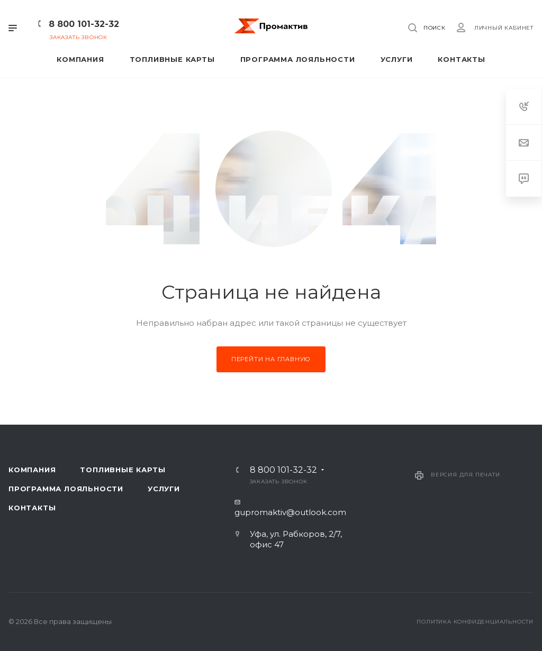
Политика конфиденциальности (475, 621)
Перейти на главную (271, 359)
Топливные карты (122, 469)
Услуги (164, 488)
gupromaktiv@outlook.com (290, 512)
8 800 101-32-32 (84, 24)
